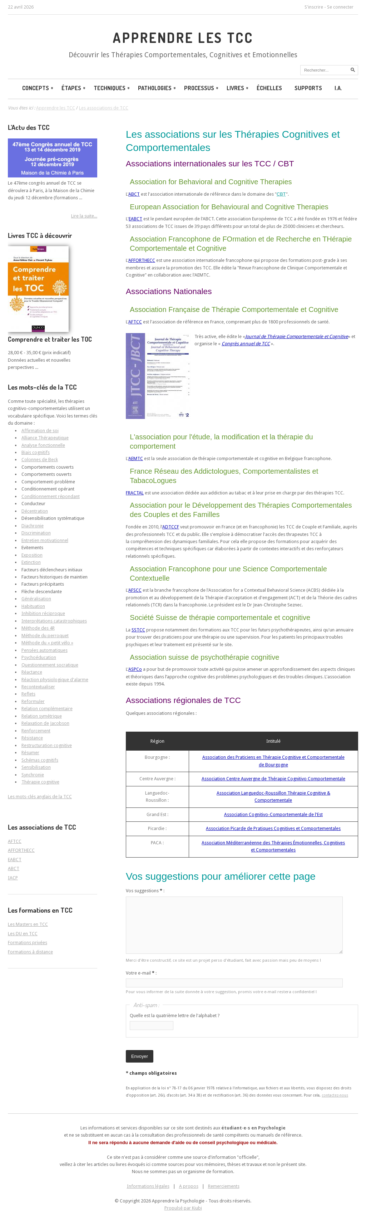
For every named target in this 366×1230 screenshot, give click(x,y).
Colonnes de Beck (39, 459)
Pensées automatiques (44, 650)
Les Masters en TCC (28, 924)
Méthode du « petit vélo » (47, 642)
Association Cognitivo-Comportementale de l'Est (273, 814)
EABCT (135, 218)
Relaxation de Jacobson (45, 723)
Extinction (31, 562)
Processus (201, 88)
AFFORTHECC (141, 260)
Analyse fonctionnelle (43, 445)
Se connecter (340, 7)
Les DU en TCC (23, 933)
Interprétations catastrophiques (54, 621)
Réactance (31, 672)
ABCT (134, 194)
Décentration (34, 511)
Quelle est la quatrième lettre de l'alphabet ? (175, 1015)
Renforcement (35, 730)
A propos (188, 1186)
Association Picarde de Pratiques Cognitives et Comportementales (273, 828)
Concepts (38, 88)
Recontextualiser (38, 686)
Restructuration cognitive (46, 745)
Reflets (28, 694)
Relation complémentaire (47, 708)
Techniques (112, 88)
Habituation (33, 606)
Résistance (32, 738)
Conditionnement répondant (50, 496)
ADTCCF (170, 526)
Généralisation (36, 598)
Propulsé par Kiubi (183, 1208)
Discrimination (36, 533)
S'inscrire (314, 7)
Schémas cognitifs (39, 760)
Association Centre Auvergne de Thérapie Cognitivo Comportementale (273, 778)
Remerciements (223, 1186)
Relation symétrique (41, 716)
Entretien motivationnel (44, 540)
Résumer (30, 752)
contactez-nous (335, 1095)
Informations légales (148, 1186)
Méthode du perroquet (45, 635)
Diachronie (32, 525)
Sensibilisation (36, 767)
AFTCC (135, 321)
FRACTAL (135, 493)
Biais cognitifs (35, 452)
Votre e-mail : (141, 973)
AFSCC (135, 590)
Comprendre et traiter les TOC (50, 339)
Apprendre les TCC (183, 37)
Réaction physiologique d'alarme (54, 679)
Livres (238, 88)
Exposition (32, 555)
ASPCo (135, 669)
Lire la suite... (84, 216)
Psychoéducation (38, 657)
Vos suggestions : (145, 890)
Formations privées (27, 942)
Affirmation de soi (40, 430)
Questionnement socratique (49, 665)
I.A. (338, 88)
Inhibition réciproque (43, 613)
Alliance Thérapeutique (45, 437)
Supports (308, 88)
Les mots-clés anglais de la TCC (40, 796)
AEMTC (135, 458)
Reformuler (33, 701)
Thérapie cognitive (40, 782)
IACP (13, 877)
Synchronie (32, 774)
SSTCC (138, 630)
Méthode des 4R (38, 628)
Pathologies (157, 88)
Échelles (269, 88)
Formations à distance (30, 952)
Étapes (73, 88)
